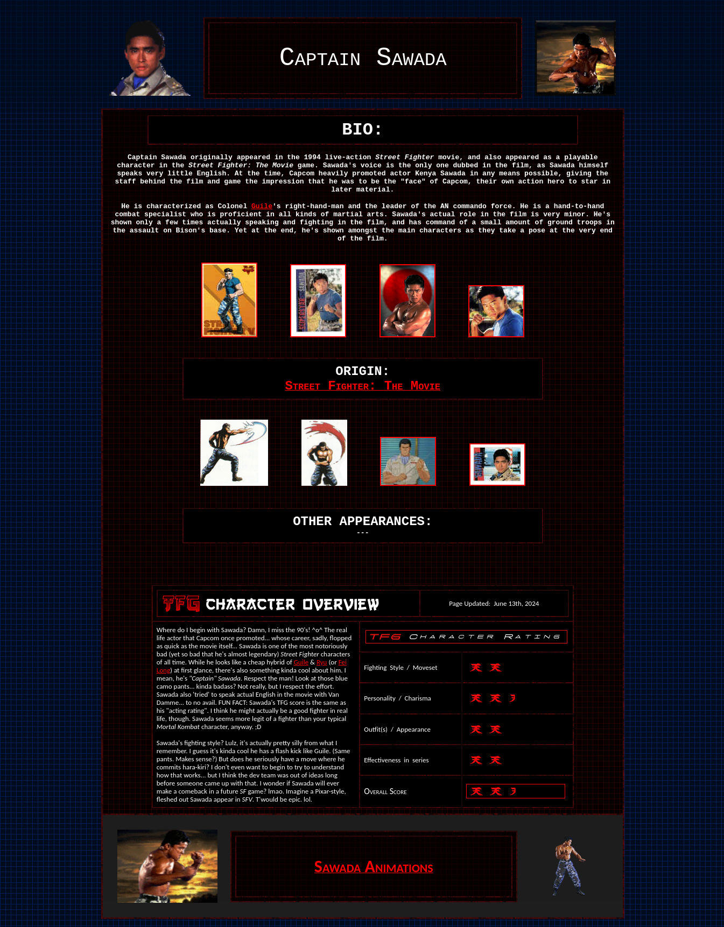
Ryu (322, 662)
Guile (261, 206)
